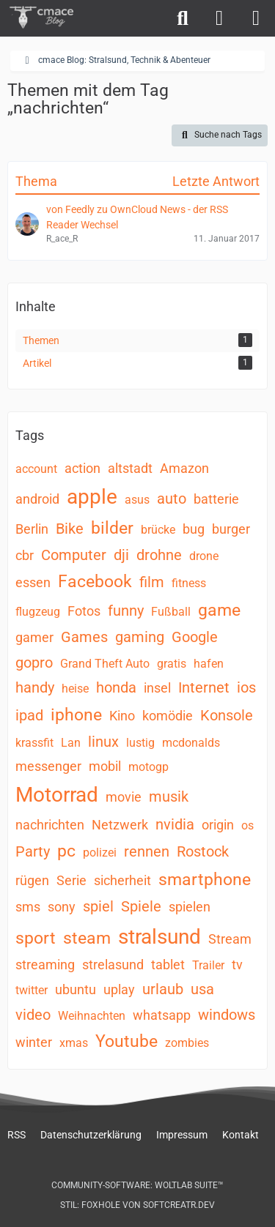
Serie (71, 880)
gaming (139, 637)
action (82, 468)
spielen (189, 906)
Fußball (171, 612)
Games (84, 637)
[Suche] (182, 18)
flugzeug (37, 612)
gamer (34, 637)
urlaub (162, 989)
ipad (29, 715)
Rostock (203, 851)
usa (202, 989)
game (219, 610)
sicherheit (122, 880)
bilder (112, 528)
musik (168, 796)
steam (87, 938)
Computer (73, 555)
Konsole (226, 715)
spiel (98, 906)
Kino (122, 715)
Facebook (95, 582)
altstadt (130, 468)
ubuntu (75, 989)
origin (218, 824)
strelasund (113, 964)
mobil (105, 766)
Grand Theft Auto (105, 664)
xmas (73, 1043)
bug (194, 529)
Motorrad (56, 795)
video (33, 1014)
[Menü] (256, 18)
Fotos (83, 611)
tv (237, 964)
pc (66, 851)
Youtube (126, 1041)
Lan (71, 743)
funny (126, 610)
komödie (167, 715)
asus (137, 500)
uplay (119, 989)
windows (226, 1014)
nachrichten (49, 824)
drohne (159, 555)
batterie (216, 499)
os (247, 825)
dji (121, 555)
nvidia (174, 824)
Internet (204, 687)
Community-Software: (137, 1185)
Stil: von (137, 1205)
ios (246, 687)
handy (34, 687)
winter (33, 1042)
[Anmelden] (219, 18)
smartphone (204, 880)
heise (75, 688)
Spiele (141, 906)
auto (171, 498)
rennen (146, 851)
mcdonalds (191, 743)
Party (32, 851)
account (36, 469)
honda (116, 687)
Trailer (208, 965)
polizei (100, 852)
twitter (31, 990)
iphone (76, 715)
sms (27, 906)
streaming (45, 964)
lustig (140, 743)
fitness (189, 583)
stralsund (159, 937)
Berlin (31, 529)
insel (157, 687)
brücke (158, 530)
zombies (187, 1043)
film (151, 582)
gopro (34, 662)
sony (62, 906)
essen (33, 582)
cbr (24, 555)
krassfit (34, 743)
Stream (230, 939)
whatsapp (162, 1015)
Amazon (184, 468)
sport (35, 938)
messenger (48, 766)
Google (195, 637)
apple (92, 497)
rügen (32, 880)
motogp (148, 767)
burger (231, 529)
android (37, 499)
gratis (171, 664)
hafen (209, 664)
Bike (70, 528)
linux (103, 741)
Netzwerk (120, 824)
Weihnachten (91, 1016)
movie (124, 797)
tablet (168, 964)
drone (204, 556)
